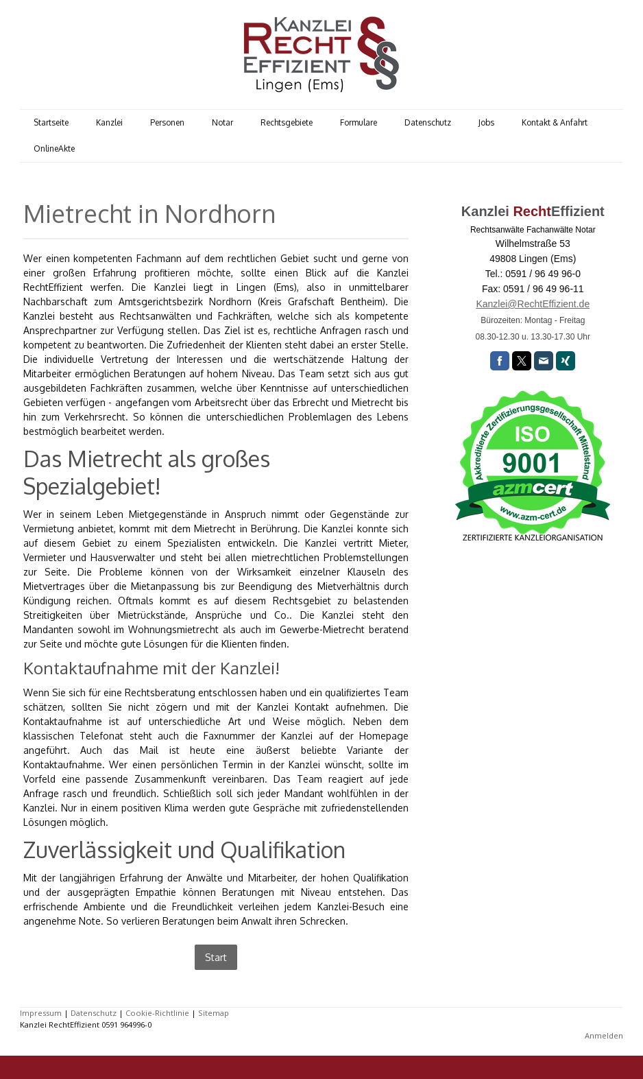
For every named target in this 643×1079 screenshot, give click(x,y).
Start (216, 957)
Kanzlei (109, 122)
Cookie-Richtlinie (157, 1013)
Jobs (486, 122)
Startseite (51, 122)
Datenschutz (427, 122)
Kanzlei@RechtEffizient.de (533, 303)
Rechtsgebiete (286, 122)
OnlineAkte (54, 148)
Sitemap (213, 1013)
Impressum (41, 1013)
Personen (167, 122)
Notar (222, 122)
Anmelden (604, 1035)
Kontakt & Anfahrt (554, 122)
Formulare (358, 122)
